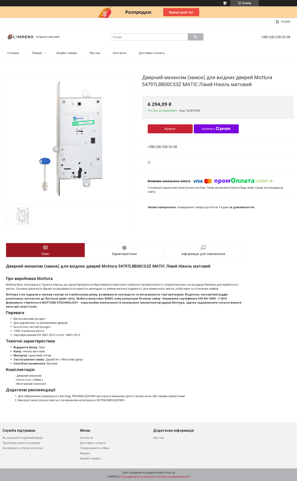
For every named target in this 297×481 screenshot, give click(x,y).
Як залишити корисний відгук (22, 437)
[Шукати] (195, 36)
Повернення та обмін (94, 448)
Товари (37, 53)
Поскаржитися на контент (137, 476)
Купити (170, 129)
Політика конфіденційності (173, 476)
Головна (13, 53)
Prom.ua (170, 472)
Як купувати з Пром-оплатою (22, 448)
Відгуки (85, 453)
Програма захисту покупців (21, 443)
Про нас (94, 53)
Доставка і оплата (151, 53)
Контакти (119, 53)
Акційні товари (66, 53)
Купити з (216, 129)
